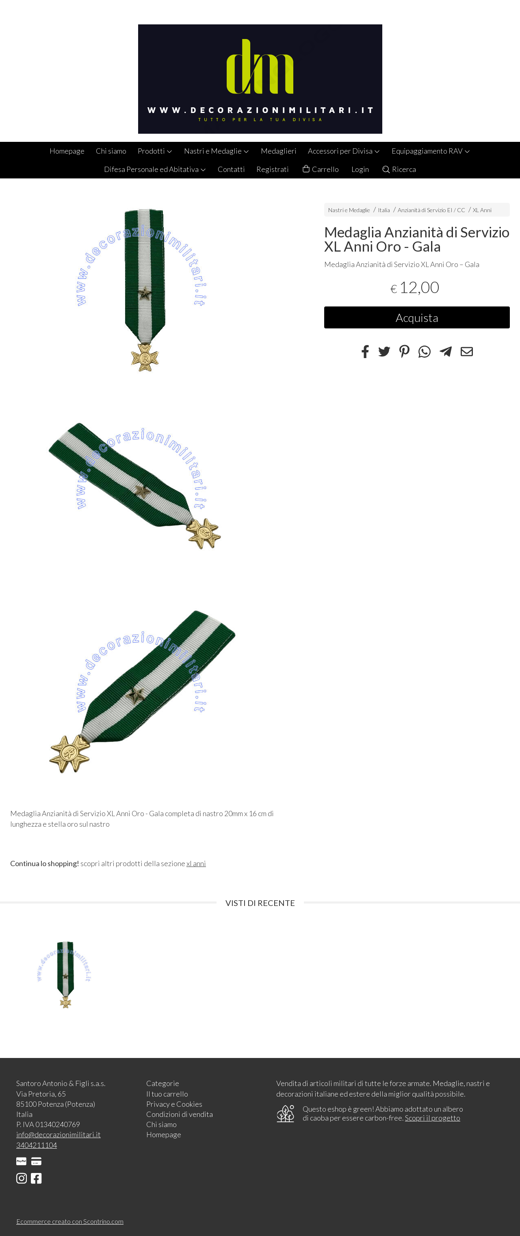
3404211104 (36, 1144)
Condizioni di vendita (179, 1114)
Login (360, 169)
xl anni (196, 863)
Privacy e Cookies (174, 1103)
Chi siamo (111, 150)
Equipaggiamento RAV (431, 150)
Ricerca (398, 169)
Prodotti (155, 150)
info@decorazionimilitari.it (58, 1134)
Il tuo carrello (167, 1093)
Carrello (320, 169)
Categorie (162, 1083)
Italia (384, 209)
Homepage (67, 150)
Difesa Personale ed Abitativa (155, 169)
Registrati (272, 169)
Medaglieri (279, 150)
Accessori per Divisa (344, 150)
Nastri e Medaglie (216, 150)
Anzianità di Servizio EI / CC (431, 209)
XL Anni (482, 209)
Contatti (231, 169)
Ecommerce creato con (70, 1221)
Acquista (417, 317)
